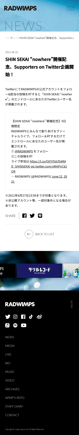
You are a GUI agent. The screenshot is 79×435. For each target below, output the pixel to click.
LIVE (8, 354)
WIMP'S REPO (14, 398)
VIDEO (9, 380)
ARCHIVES (12, 389)
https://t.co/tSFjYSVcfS (45, 161)
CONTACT (12, 415)
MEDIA (10, 346)
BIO (7, 363)
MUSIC (10, 372)
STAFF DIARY (14, 406)
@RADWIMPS (24, 151)
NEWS (9, 337)
